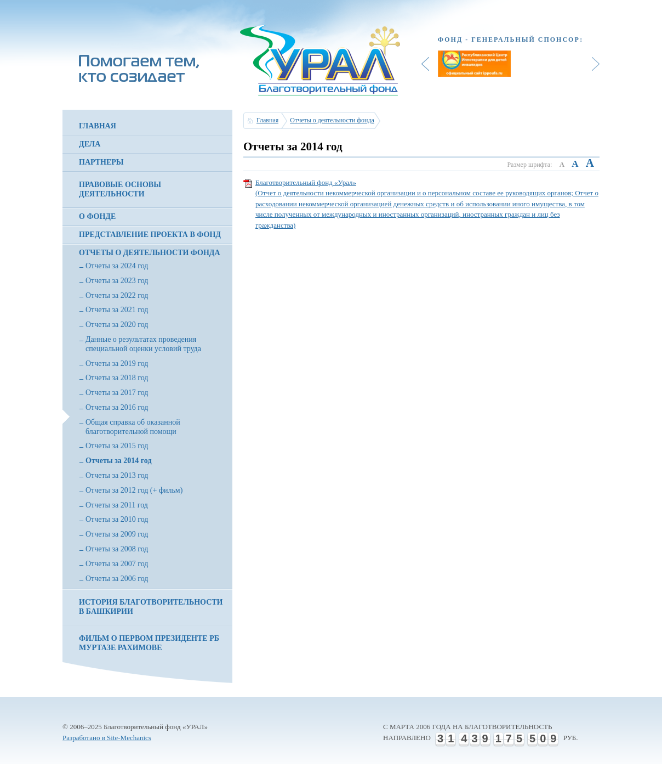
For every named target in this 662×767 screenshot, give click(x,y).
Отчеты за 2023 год (116, 281)
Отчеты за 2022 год (116, 295)
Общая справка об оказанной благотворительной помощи (132, 427)
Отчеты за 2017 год (116, 392)
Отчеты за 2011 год (116, 505)
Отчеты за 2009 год (116, 534)
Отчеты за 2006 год (116, 578)
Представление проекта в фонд (150, 234)
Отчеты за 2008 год (116, 549)
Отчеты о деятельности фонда (149, 253)
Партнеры (101, 162)
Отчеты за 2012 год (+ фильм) (133, 490)
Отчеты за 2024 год (116, 266)
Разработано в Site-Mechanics (106, 738)
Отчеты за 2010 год (116, 519)
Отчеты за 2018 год (116, 378)
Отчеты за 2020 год (116, 324)
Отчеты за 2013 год (116, 475)
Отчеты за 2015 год (116, 446)
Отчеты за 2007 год (116, 564)
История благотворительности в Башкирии (150, 607)
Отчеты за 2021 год (116, 310)
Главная (97, 126)
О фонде (97, 216)
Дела (89, 144)
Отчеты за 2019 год (116, 363)
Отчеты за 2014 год (118, 460)
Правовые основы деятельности (120, 189)
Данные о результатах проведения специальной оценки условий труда (143, 344)
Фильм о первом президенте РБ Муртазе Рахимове (149, 643)
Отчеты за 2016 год (116, 407)
